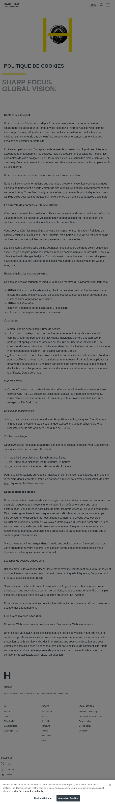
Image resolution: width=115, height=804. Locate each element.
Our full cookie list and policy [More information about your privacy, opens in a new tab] (29, 794)
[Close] (109, 788)
